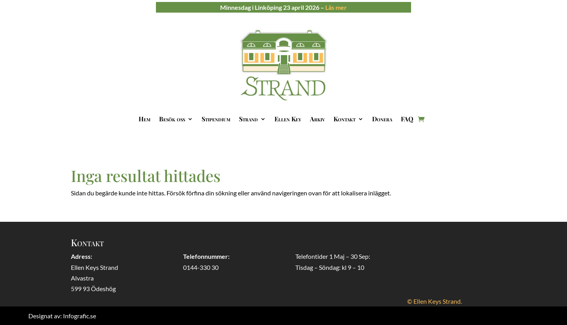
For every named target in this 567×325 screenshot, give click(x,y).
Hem (144, 119)
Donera (382, 119)
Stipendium (216, 119)
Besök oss (172, 119)
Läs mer (336, 7)
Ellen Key (287, 119)
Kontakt (345, 119)
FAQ (407, 119)
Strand (248, 119)
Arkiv (317, 119)
